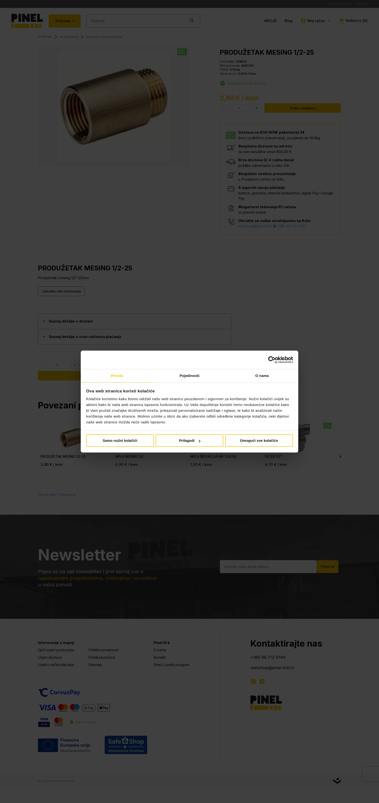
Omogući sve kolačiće (259, 441)
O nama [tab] (262, 376)
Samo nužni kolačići (120, 441)
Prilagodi (189, 441)
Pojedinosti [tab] (189, 376)
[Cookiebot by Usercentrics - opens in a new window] (272, 359)
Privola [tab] (117, 376)
